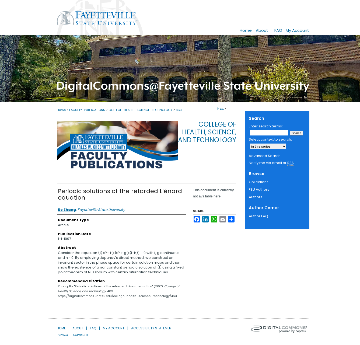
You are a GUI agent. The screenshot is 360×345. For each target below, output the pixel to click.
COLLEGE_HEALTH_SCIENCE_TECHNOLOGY (140, 110)
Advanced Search (265, 155)
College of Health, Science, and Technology (207, 132)
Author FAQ (258, 216)
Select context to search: (270, 139)
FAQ (93, 328)
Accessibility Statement (152, 328)
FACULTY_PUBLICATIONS (87, 110)
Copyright (80, 335)
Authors (255, 197)
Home (61, 110)
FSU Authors (259, 189)
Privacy (62, 335)
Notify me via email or (271, 163)
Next (220, 108)
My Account (113, 328)
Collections (258, 181)
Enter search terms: (266, 126)
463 (179, 110)
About (77, 328)
